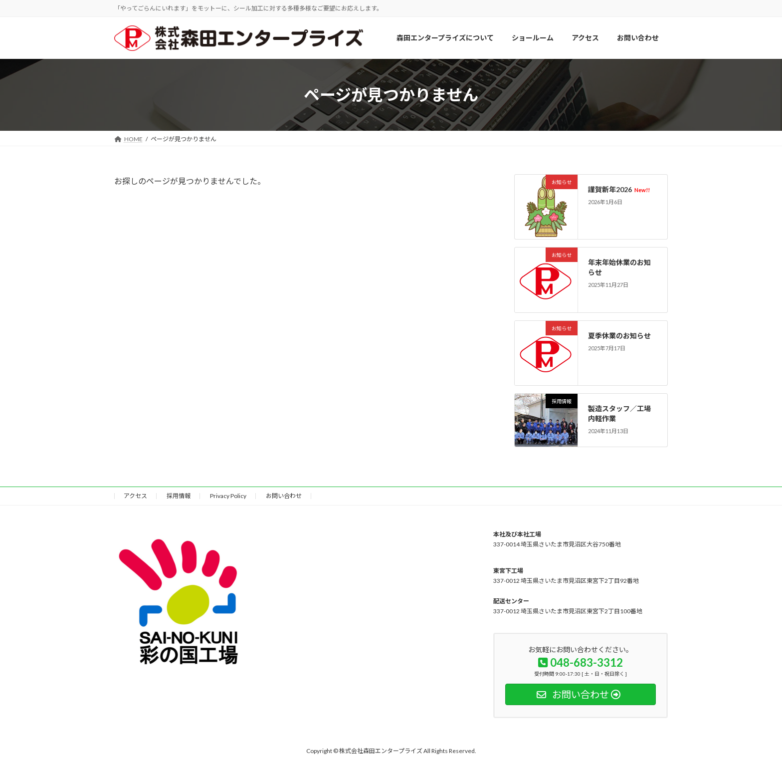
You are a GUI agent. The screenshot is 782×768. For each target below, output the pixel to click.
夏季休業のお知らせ (619, 335)
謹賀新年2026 (619, 189)
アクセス (135, 496)
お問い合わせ (284, 496)
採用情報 (179, 496)
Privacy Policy (228, 496)
